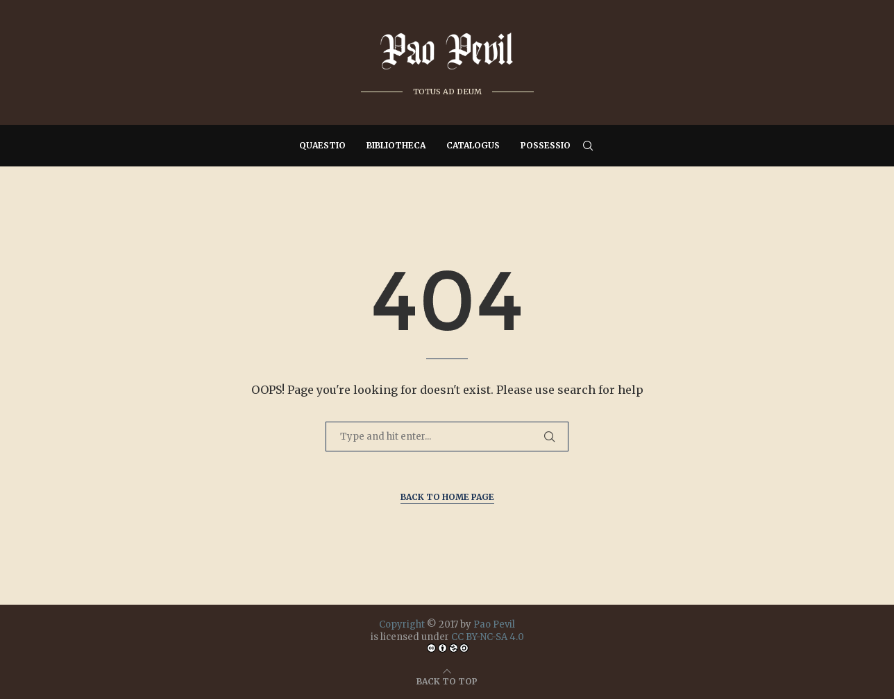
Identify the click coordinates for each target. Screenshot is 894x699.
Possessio (546, 145)
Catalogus (473, 145)
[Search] (588, 146)
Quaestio (322, 145)
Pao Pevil (494, 624)
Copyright (402, 624)
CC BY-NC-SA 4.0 (487, 637)
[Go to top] (447, 680)
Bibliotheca (395, 145)
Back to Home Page (447, 497)
